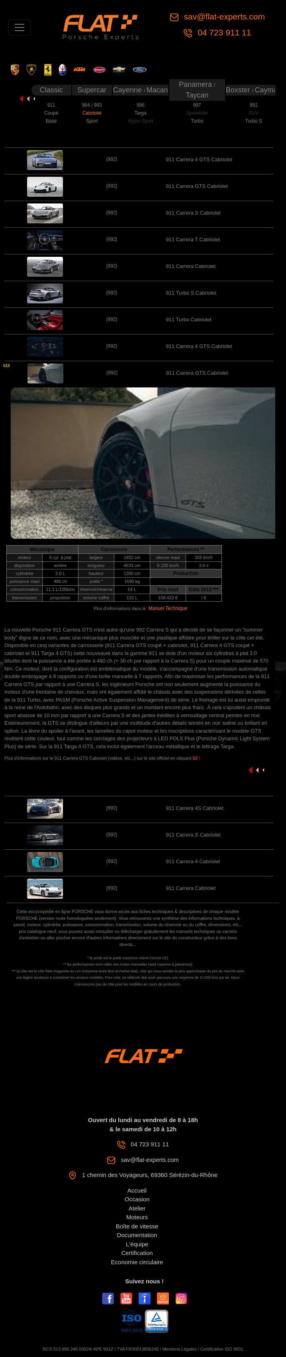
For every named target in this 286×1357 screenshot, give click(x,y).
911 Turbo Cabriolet (188, 320)
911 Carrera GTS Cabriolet (196, 186)
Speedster (197, 113)
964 (86, 105)
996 (141, 105)
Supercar (91, 90)
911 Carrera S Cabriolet (193, 213)
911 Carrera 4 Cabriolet (193, 861)
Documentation (137, 1235)
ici (196, 758)
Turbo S (253, 121)
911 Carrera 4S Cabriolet (194, 808)
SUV (254, 113)
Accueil (137, 1190)
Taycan (197, 95)
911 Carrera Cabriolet (190, 266)
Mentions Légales (179, 1349)
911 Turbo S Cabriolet (191, 293)
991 (254, 105)
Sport (92, 121)
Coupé (51, 113)
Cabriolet (92, 113)
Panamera (196, 84)
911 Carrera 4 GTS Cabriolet (199, 159)
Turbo (197, 121)
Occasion (137, 1199)
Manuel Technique (167, 608)
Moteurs (137, 1217)
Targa (141, 113)
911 (51, 105)
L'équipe (137, 1244)
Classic (51, 90)
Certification (137, 1252)
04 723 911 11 (223, 32)
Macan (157, 90)
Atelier (137, 1208)
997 (197, 105)
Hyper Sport (140, 121)
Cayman (268, 90)
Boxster (239, 90)
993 (98, 105)
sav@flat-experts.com (223, 16)
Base (51, 121)
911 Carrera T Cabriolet (193, 239)
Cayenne (128, 90)
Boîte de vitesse (137, 1226)
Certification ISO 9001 (221, 1349)
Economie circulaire (137, 1262)
